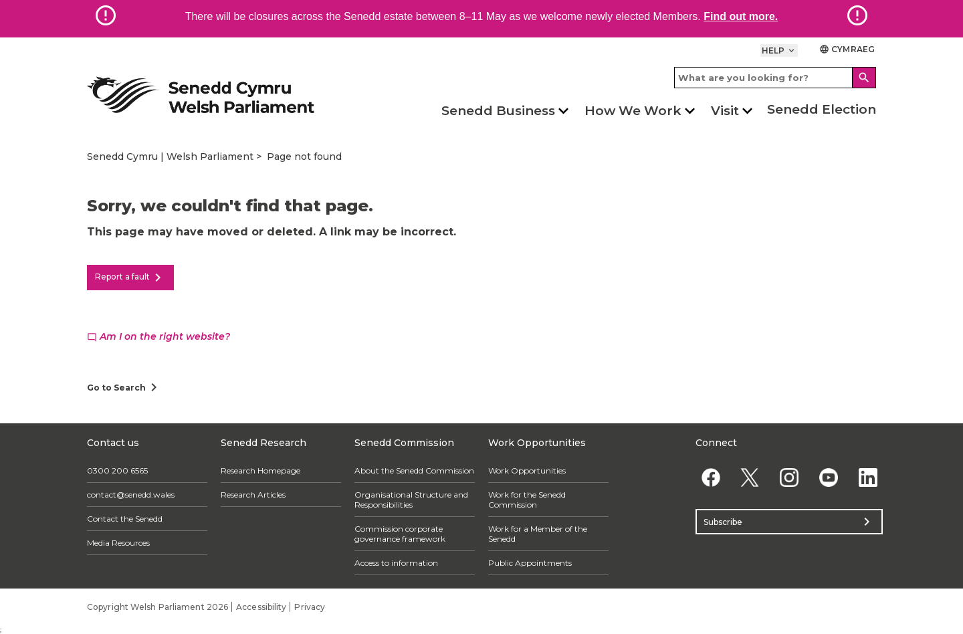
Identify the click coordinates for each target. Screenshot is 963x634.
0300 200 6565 (117, 470)
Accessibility (261, 607)
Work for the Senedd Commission (527, 500)
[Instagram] (789, 477)
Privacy (309, 607)
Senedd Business (498, 110)
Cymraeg (847, 49)
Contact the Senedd (125, 519)
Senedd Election (821, 109)
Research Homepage (260, 470)
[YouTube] (828, 477)
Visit (725, 110)
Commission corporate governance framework (399, 534)
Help (779, 50)
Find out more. (741, 16)
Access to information (396, 563)
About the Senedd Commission (414, 470)
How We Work (632, 110)
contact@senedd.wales (131, 495)
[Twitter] (750, 477)
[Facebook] (711, 477)
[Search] (864, 78)
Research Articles (253, 495)
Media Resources (118, 543)
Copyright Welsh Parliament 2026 (157, 607)
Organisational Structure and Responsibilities (411, 500)
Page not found (304, 156)
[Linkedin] (868, 477)
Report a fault (130, 278)
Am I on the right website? (158, 336)
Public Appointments (530, 563)
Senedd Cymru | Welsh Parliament (170, 156)
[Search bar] (775, 78)
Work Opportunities (527, 470)
